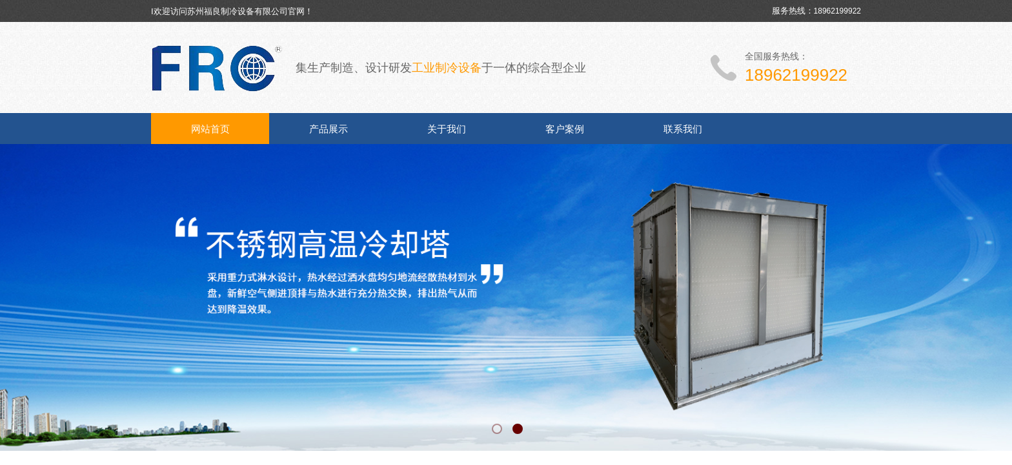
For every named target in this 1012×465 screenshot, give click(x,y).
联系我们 (682, 129)
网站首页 (210, 129)
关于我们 (446, 129)
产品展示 (328, 129)
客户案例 (564, 129)
